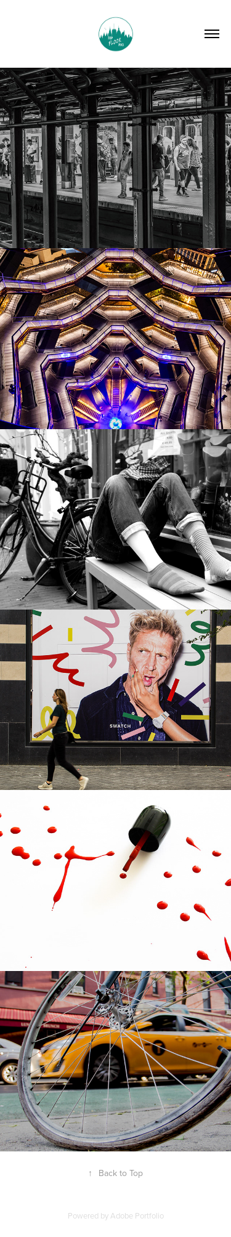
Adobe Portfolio (137, 1215)
